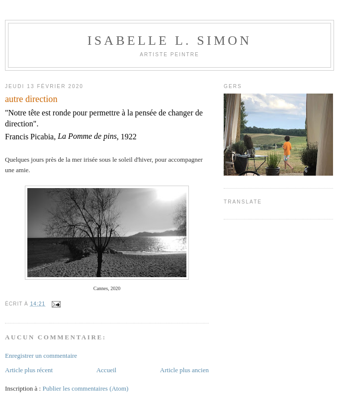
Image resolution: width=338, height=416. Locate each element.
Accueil (106, 370)
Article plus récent (29, 370)
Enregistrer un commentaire (41, 355)
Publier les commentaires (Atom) (85, 388)
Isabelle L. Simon (169, 40)
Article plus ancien (184, 370)
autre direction (31, 99)
